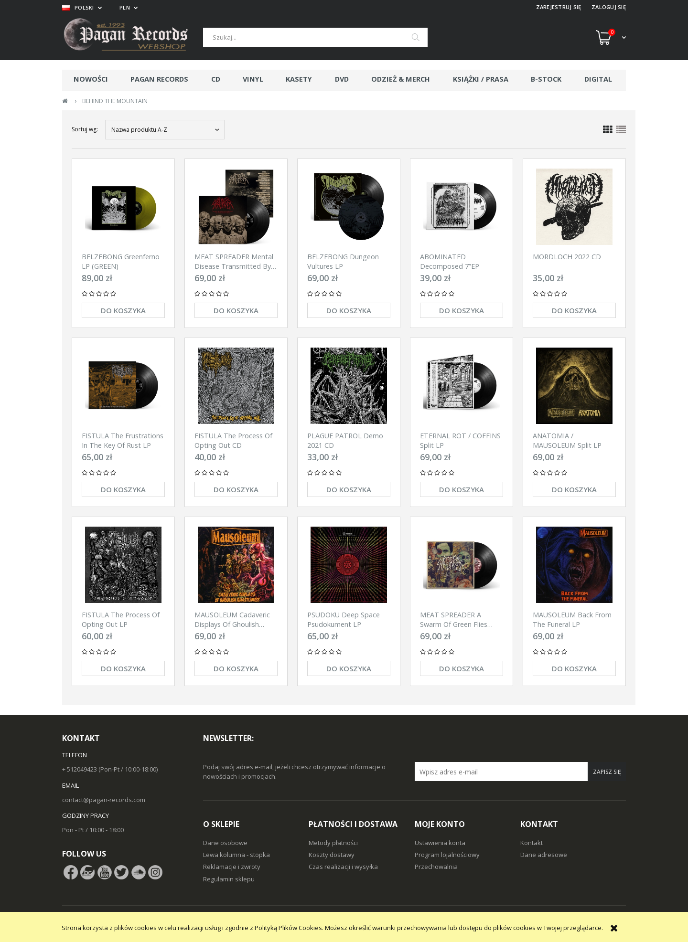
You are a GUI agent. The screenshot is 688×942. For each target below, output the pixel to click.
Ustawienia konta (440, 842)
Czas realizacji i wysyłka (343, 866)
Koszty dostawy (332, 854)
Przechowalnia (436, 866)
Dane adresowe (543, 854)
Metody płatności (333, 842)
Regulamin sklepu (229, 879)
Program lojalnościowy (447, 854)
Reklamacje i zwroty (231, 866)
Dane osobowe (225, 842)
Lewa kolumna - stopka (236, 854)
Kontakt (531, 842)
